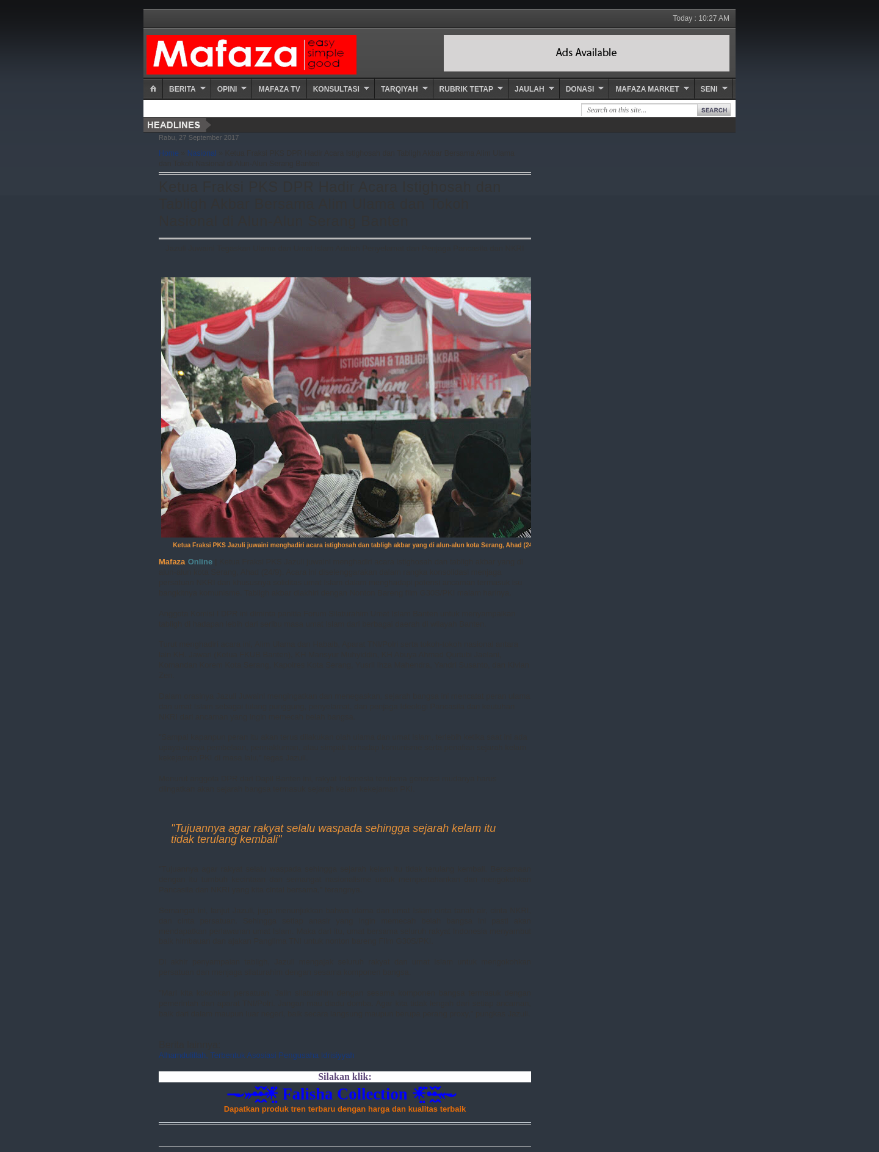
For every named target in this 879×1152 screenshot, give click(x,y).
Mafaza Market (647, 89)
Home (169, 153)
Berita (182, 89)
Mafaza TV (279, 89)
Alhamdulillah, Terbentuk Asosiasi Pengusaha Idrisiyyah (257, 1055)
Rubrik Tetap (466, 89)
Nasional (202, 153)
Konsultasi (336, 89)
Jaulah (529, 89)
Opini (227, 89)
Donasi (580, 89)
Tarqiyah (399, 89)
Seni (709, 89)
